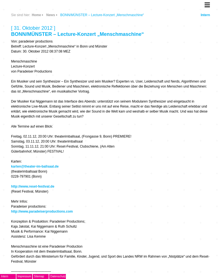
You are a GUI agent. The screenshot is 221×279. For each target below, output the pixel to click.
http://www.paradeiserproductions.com (42, 211)
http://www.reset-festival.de (32, 186)
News (50, 15)
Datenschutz (58, 276)
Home (36, 15)
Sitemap (39, 276)
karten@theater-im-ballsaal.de (35, 166)
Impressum (24, 276)
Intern (205, 15)
